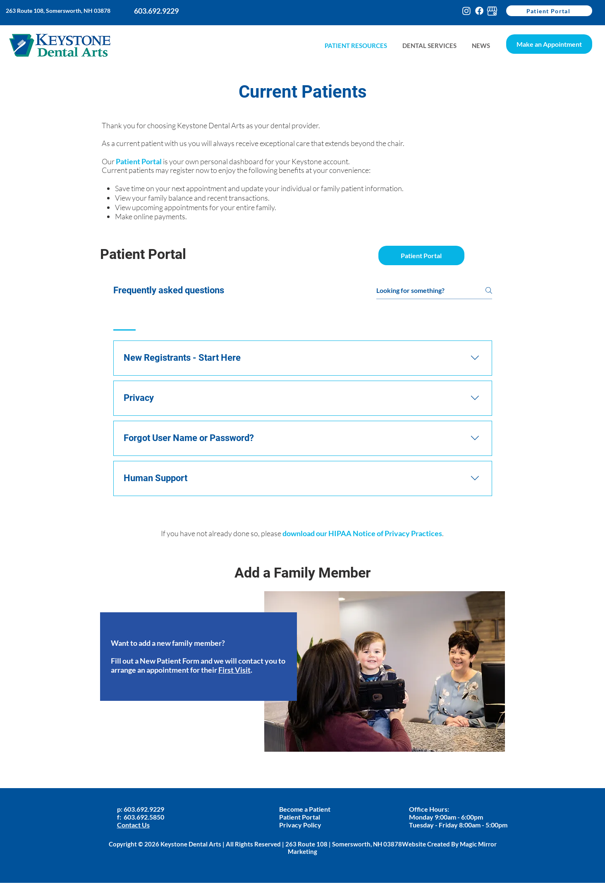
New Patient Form (169, 660)
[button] (480, 45)
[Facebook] (479, 10)
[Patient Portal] (549, 10)
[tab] (124, 320)
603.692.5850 (144, 817)
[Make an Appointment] (549, 44)
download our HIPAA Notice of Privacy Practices (362, 533)
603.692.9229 (144, 809)
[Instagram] (466, 10)
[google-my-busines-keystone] (492, 10)
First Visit (234, 669)
